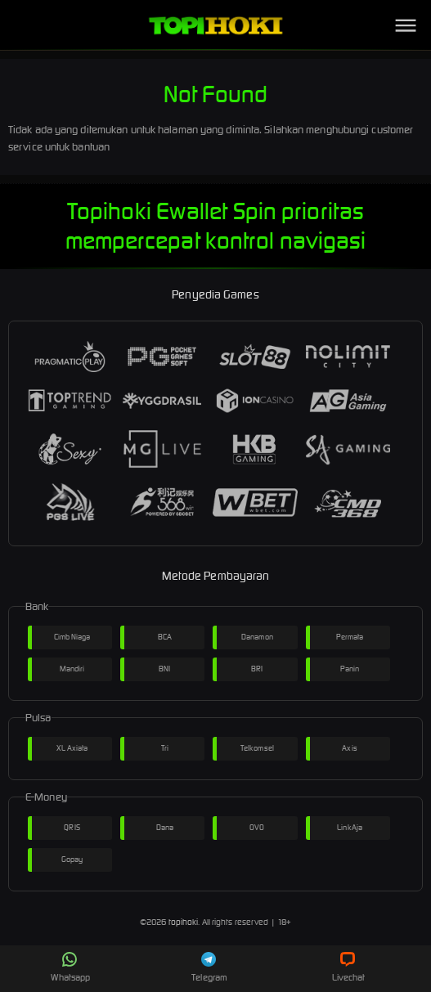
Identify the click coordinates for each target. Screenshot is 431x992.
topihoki (183, 922)
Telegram (209, 967)
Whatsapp (70, 967)
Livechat (349, 967)
